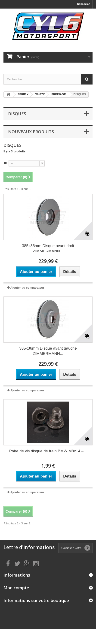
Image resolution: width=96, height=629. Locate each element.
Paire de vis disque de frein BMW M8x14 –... (48, 451)
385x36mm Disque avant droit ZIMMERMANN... (48, 248)
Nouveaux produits (31, 131)
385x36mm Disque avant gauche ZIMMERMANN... (48, 351)
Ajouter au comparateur (27, 287)
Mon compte (16, 587)
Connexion (83, 4)
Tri (5, 163)
